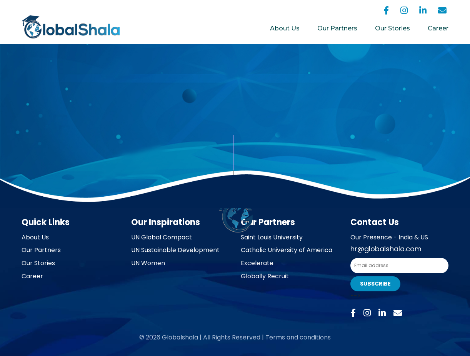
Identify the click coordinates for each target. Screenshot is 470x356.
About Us (285, 28)
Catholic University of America (286, 250)
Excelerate (257, 263)
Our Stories (392, 28)
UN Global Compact (161, 237)
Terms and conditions (298, 337)
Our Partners (337, 28)
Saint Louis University (272, 237)
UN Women (148, 263)
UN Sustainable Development (175, 250)
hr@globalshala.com (386, 249)
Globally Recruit (265, 276)
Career (438, 28)
